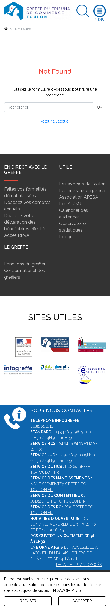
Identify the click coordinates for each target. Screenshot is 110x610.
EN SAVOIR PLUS (66, 590)
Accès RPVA (16, 235)
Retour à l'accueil (55, 121)
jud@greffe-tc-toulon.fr (58, 501)
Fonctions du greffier (24, 264)
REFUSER (28, 601)
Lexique (67, 236)
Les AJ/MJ (70, 203)
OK (99, 107)
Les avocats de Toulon (82, 184)
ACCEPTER (82, 601)
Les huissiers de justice (82, 190)
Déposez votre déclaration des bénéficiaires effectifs (25, 222)
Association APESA (78, 197)
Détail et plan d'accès (79, 564)
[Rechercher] (49, 107)
